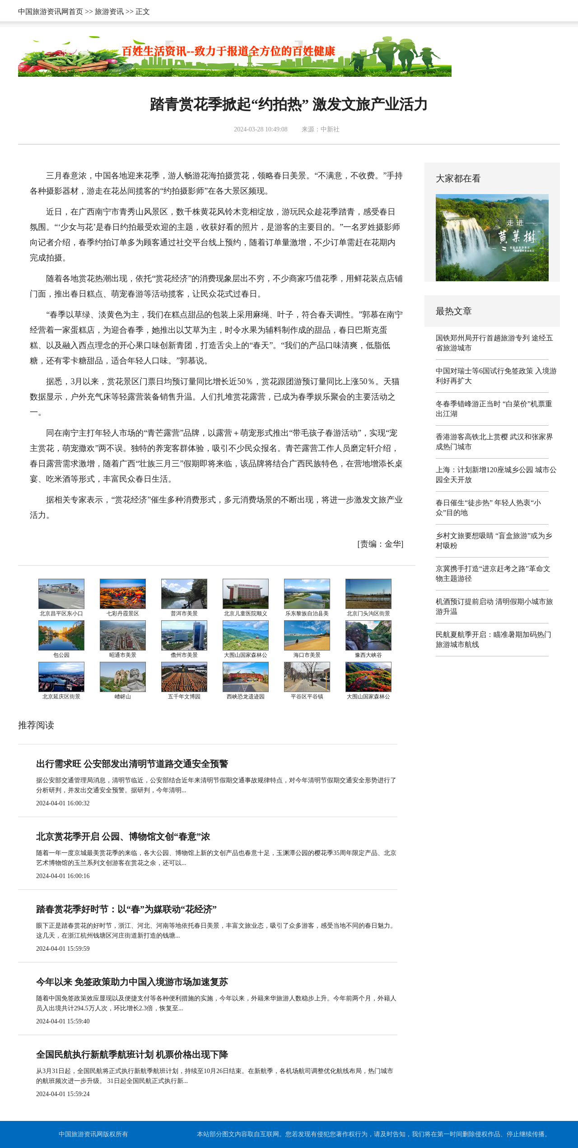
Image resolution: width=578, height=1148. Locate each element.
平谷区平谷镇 (307, 696)
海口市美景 (307, 655)
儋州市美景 (184, 655)
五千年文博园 (184, 696)
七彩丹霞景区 (123, 613)
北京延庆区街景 (61, 696)
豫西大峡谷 (368, 655)
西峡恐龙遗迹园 (246, 696)
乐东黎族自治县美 (307, 613)
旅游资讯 (109, 11)
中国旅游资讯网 (43, 11)
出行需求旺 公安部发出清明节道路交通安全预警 (132, 764)
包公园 (61, 655)
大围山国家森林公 (245, 655)
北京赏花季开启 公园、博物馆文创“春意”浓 (123, 836)
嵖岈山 (123, 696)
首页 (76, 11)
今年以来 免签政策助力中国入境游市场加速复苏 (132, 982)
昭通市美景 (122, 655)
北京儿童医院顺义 (245, 613)
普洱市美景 (184, 613)
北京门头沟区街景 (368, 613)
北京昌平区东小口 (61, 613)
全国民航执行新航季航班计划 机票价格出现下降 (132, 1055)
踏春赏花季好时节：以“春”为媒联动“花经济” (126, 909)
